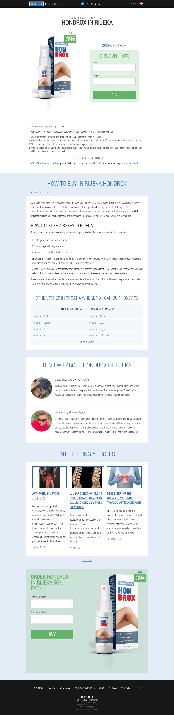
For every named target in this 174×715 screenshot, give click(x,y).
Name (95, 62)
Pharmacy (38, 687)
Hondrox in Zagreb (97, 316)
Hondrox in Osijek (97, 329)
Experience (65, 687)
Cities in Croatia (87, 341)
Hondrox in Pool (40, 316)
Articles (113, 687)
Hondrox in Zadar (41, 329)
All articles (87, 560)
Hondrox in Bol (39, 335)
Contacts (125, 687)
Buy (114, 94)
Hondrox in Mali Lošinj (99, 335)
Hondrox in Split (96, 322)
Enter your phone (39, 612)
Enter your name (38, 597)
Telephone (97, 75)
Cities (101, 687)
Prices (138, 687)
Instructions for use (85, 687)
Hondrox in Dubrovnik (43, 322)
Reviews (51, 687)
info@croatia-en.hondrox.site (87, 700)
